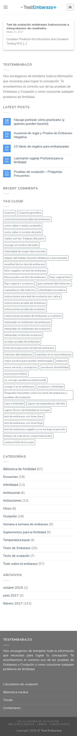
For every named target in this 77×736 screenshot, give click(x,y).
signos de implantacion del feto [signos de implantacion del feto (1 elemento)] (46, 403)
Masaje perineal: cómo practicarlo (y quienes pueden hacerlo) (39, 122)
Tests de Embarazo (17, 548)
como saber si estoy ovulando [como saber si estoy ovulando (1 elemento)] (22, 225)
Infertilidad (10, 485)
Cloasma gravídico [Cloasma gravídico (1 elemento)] (29, 213)
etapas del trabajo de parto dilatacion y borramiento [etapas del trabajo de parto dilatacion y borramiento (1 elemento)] (35, 258)
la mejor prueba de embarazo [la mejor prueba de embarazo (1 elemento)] (22, 341)
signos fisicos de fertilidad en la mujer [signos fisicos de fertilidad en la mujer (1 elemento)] (27, 410)
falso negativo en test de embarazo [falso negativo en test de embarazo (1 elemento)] (25, 270)
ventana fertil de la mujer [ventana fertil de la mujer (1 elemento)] (19, 442)
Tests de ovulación (16, 556)
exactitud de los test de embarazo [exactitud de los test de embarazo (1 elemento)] (24, 264)
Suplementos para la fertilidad (24, 532)
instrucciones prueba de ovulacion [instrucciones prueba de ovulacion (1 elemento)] (24, 309)
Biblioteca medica (15, 692)
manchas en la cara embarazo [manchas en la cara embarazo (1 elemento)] (54, 354)
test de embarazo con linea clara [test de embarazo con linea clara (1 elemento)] (23, 416)
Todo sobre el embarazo (20, 564)
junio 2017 (11, 595)
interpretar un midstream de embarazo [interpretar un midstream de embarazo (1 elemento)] (27, 322)
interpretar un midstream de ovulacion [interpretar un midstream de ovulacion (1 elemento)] (27, 329)
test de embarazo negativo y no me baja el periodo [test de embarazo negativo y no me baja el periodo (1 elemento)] (34, 429)
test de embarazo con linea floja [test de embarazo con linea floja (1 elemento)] (23, 423)
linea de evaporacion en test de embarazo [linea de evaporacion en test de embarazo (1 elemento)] (29, 348)
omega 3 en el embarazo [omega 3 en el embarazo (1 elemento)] (19, 386)
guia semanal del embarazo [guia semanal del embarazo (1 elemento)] (54, 283)
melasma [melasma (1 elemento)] (61, 361)
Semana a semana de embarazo (25, 524)
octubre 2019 (13, 587)
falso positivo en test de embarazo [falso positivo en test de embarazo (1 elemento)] (25, 277)
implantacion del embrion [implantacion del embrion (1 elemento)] (19, 290)
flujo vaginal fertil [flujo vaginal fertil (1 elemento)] (60, 277)
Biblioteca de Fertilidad (19, 469)
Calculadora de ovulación (20, 684)
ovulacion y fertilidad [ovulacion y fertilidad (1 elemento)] (50, 386)
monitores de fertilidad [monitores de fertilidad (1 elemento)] (55, 367)
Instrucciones (12, 500)
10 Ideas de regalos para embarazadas (41, 147)
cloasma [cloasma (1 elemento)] (9, 213)
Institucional (11, 493)
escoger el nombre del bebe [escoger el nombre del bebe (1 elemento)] (21, 245)
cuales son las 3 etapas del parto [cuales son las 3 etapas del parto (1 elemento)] (24, 238)
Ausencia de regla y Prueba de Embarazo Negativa (43, 135)
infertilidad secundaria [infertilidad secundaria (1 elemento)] (52, 290)
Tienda (8, 700)
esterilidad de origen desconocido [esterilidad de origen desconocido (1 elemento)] (25, 251)
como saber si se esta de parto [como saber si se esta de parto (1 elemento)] (22, 232)
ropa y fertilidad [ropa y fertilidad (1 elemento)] (14, 403)
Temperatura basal (16, 540)
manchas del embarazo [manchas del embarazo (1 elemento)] (18, 354)
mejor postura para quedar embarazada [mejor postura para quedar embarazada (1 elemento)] (28, 361)
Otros (7, 508)
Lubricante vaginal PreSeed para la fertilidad (38, 160)
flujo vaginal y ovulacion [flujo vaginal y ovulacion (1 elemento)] (18, 283)
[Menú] (5, 7)
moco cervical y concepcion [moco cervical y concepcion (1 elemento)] (20, 367)
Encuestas (10, 477)
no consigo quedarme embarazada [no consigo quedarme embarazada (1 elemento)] (25, 380)
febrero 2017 (13, 603)
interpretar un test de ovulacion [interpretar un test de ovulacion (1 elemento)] (23, 335)
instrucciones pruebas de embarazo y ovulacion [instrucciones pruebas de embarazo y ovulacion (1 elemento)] (33, 316)
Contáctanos (12, 708)
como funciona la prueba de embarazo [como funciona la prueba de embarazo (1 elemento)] (27, 219)
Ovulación (10, 516)
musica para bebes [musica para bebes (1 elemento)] (15, 374)
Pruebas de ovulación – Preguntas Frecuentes (38, 174)
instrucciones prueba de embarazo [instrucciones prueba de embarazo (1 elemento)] (25, 303)
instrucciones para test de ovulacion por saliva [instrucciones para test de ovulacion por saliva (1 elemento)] (32, 296)
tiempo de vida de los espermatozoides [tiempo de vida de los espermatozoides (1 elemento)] (28, 436)
